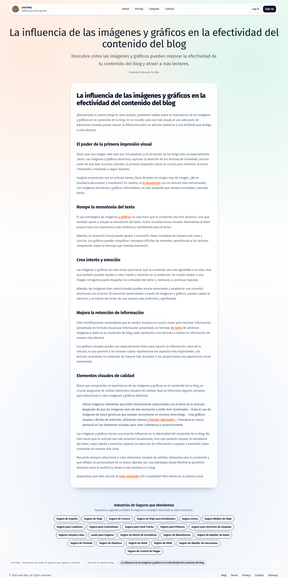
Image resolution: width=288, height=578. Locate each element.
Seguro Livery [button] (190, 518)
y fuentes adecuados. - (162, 419)
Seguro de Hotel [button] (138, 543)
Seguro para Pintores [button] (172, 526)
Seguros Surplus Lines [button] (71, 535)
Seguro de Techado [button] (81, 543)
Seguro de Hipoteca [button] (110, 543)
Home (125, 8)
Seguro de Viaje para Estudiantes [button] (156, 518)
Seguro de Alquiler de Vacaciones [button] (198, 543)
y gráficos (124, 217)
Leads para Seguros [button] (102, 535)
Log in (255, 8)
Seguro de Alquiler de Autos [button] (213, 535)
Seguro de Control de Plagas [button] (144, 551)
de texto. (176, 328)
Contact (169, 8)
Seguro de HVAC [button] (163, 543)
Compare (154, 8)
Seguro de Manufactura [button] (176, 535)
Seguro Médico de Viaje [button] (218, 518)
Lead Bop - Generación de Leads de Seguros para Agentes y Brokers (45, 562)
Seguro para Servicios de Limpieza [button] (211, 526)
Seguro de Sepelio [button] (67, 518)
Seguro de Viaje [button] (93, 518)
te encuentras (151, 183)
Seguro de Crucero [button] (119, 518)
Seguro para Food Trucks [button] (139, 526)
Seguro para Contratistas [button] (103, 526)
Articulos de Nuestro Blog (100, 562)
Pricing (139, 8)
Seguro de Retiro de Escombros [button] (138, 535)
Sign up (269, 8)
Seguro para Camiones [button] (70, 526)
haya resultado (129, 476)
